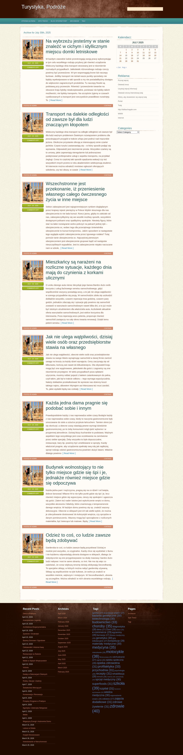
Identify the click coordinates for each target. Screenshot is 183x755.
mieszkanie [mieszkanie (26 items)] (99, 652)
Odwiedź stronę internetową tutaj (130, 93)
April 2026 (62, 614)
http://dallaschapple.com (127, 110)
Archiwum (74, 21)
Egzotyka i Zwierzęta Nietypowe (35, 708)
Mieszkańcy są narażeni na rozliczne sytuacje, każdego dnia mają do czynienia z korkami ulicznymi (79, 269)
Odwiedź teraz (123, 85)
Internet (121, 118)
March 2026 (62, 618)
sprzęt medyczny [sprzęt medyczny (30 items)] (108, 679)
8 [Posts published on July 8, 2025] (126, 53)
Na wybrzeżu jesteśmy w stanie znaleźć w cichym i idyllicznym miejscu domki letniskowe (78, 46)
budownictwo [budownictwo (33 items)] (104, 622)
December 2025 (64, 630)
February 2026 (63, 622)
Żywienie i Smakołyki (31, 634)
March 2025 (62, 668)
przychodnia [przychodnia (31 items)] (103, 670)
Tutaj (120, 105)
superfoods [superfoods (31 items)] (102, 683)
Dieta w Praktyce (29, 614)
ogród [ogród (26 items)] (101, 660)
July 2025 (61, 651)
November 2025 (64, 634)
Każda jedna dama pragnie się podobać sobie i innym (77, 405)
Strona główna (28, 21)
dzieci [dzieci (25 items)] (120, 630)
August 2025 (62, 647)
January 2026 (63, 626)
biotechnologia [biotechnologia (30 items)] (103, 618)
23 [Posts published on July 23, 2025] (132, 58)
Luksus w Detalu (29, 728)
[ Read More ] (55, 100)
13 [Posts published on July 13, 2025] (155, 53)
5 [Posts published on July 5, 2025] (149, 50)
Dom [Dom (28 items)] (111, 629)
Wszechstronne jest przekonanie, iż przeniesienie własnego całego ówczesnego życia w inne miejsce (76, 191)
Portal (120, 101)
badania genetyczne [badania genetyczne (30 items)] (107, 615)
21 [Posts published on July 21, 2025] (120, 58)
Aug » (124, 67)
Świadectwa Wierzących (32, 688)
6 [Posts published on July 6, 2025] (155, 50)
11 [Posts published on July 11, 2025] (144, 53)
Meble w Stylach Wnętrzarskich (35, 661)
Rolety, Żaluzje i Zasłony (32, 681)
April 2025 (62, 664)
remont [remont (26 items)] (102, 677)
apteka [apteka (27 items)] (97, 613)
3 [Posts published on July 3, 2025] (137, 50)
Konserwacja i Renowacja (32, 694)
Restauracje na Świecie (32, 654)
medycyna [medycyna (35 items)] (104, 647)
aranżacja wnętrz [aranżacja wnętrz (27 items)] (114, 613)
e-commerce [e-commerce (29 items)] (102, 632)
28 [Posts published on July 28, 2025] (120, 61)
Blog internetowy (59, 21)
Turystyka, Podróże (43, 7)
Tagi (83, 21)
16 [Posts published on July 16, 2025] (132, 55)
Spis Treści (43, 21)
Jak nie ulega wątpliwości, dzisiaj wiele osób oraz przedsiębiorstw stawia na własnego (79, 342)
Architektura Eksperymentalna (34, 627)
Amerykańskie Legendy (32, 620)
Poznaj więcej (123, 80)
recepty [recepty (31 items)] (104, 673)
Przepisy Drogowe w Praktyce (34, 701)
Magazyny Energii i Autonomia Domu (37, 721)
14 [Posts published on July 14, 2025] (120, 55)
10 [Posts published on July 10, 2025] (138, 53)
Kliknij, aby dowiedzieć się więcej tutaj (132, 97)
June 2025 (62, 655)
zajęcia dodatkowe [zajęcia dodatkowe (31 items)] (108, 700)
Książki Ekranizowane (31, 735)
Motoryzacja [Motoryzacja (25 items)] (106, 657)
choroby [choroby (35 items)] (102, 626)
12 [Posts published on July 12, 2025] (149, 53)
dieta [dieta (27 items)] (101, 629)
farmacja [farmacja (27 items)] (103, 635)
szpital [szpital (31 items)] (107, 688)
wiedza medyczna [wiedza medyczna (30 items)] (102, 693)
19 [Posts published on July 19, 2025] (149, 55)
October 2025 (63, 639)
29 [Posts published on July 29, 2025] (126, 61)
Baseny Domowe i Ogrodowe (34, 641)
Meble (25, 715)
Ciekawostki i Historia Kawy (33, 647)
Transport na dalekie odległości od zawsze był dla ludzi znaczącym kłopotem (77, 119)
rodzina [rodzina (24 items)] (111, 677)
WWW (120, 114)
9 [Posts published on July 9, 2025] (132, 53)
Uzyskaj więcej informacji (127, 89)
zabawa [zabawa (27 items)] (108, 698)
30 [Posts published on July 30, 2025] (132, 61)
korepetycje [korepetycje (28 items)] (116, 641)
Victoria (26, 668)
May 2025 (61, 659)
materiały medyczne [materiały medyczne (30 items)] (106, 643)
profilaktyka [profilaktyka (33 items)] (109, 666)
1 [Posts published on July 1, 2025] (126, 50)
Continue (108, 105)
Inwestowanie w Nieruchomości (35, 742)
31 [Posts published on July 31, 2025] (138, 61)
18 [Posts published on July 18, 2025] (144, 55)
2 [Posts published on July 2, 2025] (132, 50)
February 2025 (63, 672)
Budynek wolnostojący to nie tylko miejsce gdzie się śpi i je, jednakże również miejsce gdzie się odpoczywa (78, 475)
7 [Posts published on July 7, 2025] (120, 53)
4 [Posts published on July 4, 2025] (143, 50)
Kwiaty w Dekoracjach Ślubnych (35, 674)
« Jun (119, 67)
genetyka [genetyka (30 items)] (104, 637)
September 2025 (64, 643)
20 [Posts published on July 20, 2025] (155, 55)
